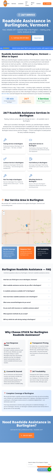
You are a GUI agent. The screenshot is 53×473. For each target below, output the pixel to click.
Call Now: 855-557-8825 (20, 38)
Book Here (38, 38)
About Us (32, 3)
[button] (26, 226)
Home (7, 3)
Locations (20, 3)
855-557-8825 (5, 93)
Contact (39, 3)
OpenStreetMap (43, 244)
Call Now (47, 3)
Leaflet (37, 244)
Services (14, 3)
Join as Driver (27, 3)
